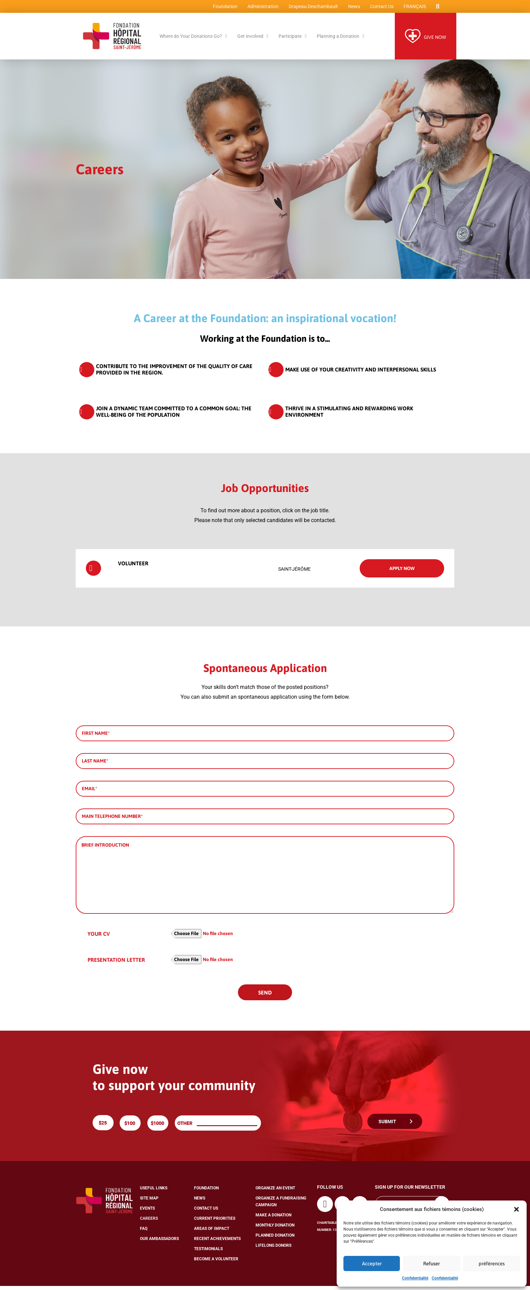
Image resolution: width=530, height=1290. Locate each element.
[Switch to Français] (412, 8)
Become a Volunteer (216, 1263)
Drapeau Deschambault (311, 8)
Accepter (372, 1263)
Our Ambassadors (159, 1242)
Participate (293, 40)
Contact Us (379, 8)
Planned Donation (275, 1239)
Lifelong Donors (273, 1249)
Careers (149, 1222)
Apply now (402, 572)
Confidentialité (415, 1278)
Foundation (223, 8)
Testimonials (208, 1252)
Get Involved (252, 40)
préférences (492, 1263)
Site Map (149, 1202)
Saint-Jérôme (294, 572)
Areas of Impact (211, 1232)
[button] (516, 1209)
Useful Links (153, 1192)
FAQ (143, 1232)
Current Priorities (214, 1222)
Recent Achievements (217, 1242)
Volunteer (117, 567)
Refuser (431, 1263)
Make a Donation (273, 1219)
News (352, 8)
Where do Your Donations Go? (193, 40)
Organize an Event (275, 1192)
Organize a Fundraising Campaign (281, 1205)
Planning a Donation (340, 40)
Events (147, 1212)
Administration (260, 8)
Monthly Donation (275, 1229)
